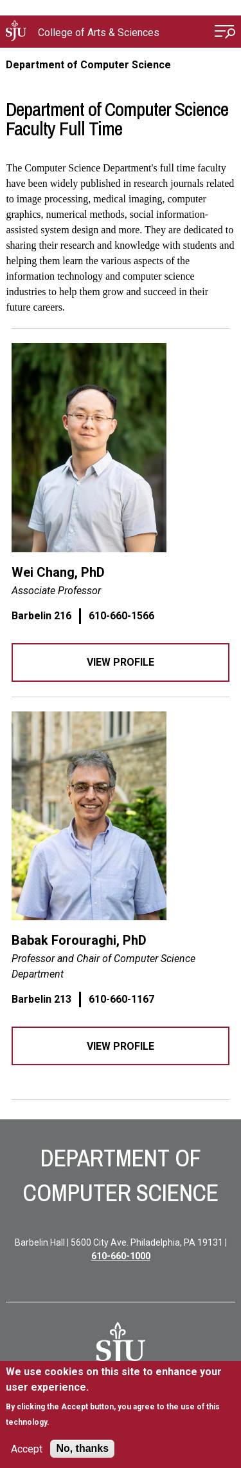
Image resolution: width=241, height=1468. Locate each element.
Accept (26, 1449)
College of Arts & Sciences (98, 32)
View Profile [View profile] (120, 662)
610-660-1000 (120, 1256)
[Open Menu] (225, 33)
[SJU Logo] (121, 1347)
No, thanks (82, 1448)
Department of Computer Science (88, 65)
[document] (120, 1396)
